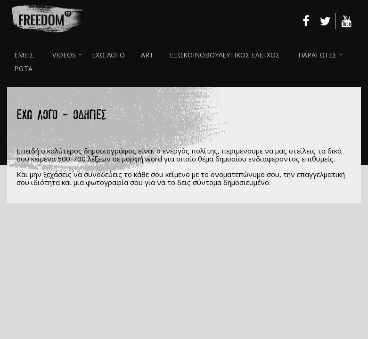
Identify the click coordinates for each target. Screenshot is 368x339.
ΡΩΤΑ (23, 68)
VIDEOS (64, 54)
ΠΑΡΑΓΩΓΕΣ (317, 54)
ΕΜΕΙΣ (24, 54)
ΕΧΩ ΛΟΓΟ (108, 54)
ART (147, 54)
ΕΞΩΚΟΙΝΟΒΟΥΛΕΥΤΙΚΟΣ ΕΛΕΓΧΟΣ (225, 54)
